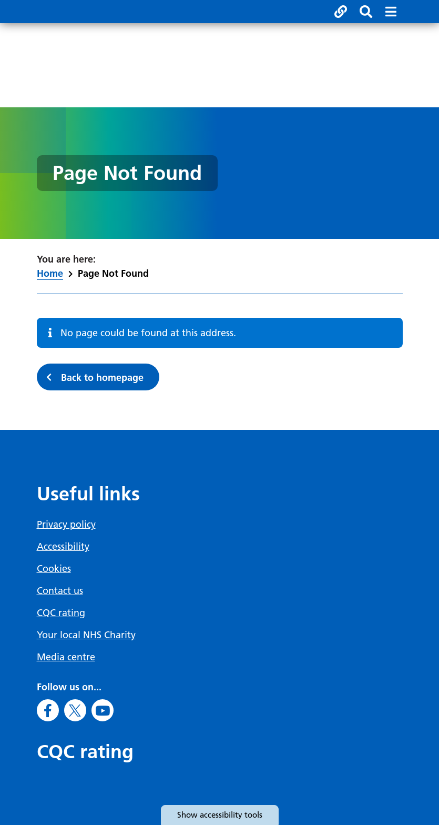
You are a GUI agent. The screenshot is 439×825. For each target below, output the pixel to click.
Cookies (54, 568)
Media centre (66, 657)
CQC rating (61, 613)
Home (50, 273)
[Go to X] (75, 710)
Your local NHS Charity (86, 635)
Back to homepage (102, 377)
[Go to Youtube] (102, 710)
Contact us (60, 591)
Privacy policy (66, 524)
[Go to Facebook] (48, 710)
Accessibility (63, 546)
